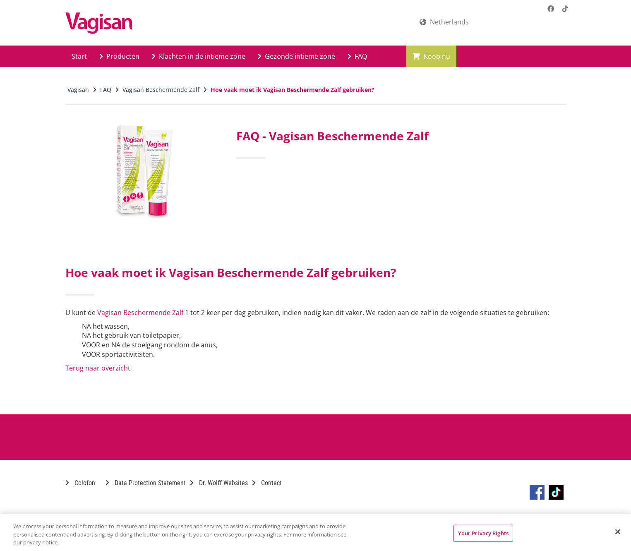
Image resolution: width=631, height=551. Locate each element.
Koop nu (431, 56)
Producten (119, 56)
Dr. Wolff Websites (219, 483)
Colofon (80, 483)
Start (79, 56)
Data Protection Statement (146, 483)
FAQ (357, 56)
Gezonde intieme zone (296, 56)
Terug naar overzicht (97, 368)
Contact (267, 483)
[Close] (618, 531)
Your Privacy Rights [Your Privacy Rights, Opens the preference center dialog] (483, 533)
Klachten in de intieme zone (198, 56)
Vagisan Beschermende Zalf (140, 312)
